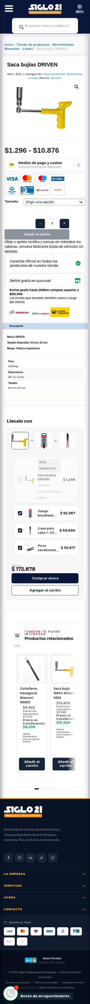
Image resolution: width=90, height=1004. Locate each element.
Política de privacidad (46, 982)
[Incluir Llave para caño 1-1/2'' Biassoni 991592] (20, 530)
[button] (76, 87)
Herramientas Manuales (63, 74)
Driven (56, 78)
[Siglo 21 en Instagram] (19, 857)
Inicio (9, 44)
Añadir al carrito (37, 234)
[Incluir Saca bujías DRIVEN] (20, 480)
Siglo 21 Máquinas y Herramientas (37, 972)
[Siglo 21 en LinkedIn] (30, 857)
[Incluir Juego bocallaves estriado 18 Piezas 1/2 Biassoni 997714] (20, 513)
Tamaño (11, 201)
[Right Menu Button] (79, 9)
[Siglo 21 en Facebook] (8, 857)
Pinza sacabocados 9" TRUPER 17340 (48, 548)
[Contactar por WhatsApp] (52, 857)
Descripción (16, 326)
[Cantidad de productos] (52, 224)
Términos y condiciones (18, 982)
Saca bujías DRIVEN (47, 477)
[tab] (37, 788)
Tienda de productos (33, 44)
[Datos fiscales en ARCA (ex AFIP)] (45, 960)
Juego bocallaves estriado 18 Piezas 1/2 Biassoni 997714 (47, 513)
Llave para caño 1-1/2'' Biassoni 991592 (47, 530)
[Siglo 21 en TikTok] (41, 857)
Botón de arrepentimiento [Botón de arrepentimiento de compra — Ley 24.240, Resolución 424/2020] (45, 996)
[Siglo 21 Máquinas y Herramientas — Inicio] (23, 812)
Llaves (28, 49)
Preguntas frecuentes (72, 982)
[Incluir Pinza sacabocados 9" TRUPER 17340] (20, 548)
